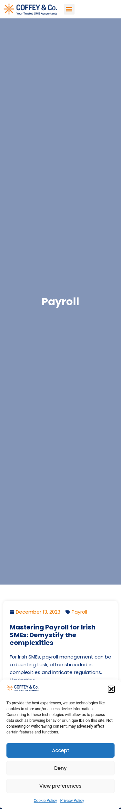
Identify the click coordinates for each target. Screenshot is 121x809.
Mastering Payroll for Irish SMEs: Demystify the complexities (53, 635)
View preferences (60, 786)
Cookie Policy (45, 800)
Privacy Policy (72, 800)
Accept (60, 750)
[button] (111, 689)
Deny (60, 768)
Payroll (79, 611)
